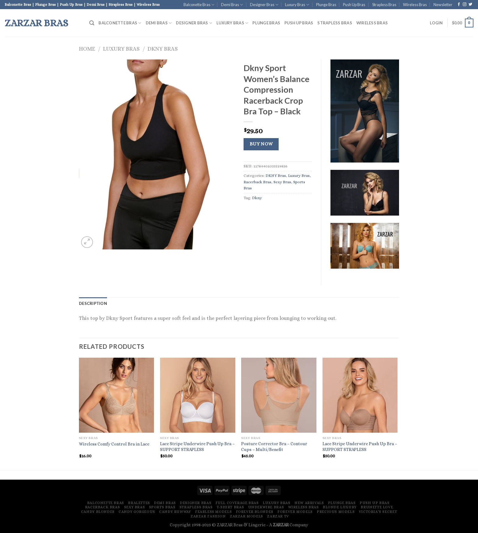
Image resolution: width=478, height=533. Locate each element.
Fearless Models (213, 512)
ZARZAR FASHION (208, 516)
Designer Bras (264, 5)
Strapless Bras (384, 4)
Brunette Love (377, 507)
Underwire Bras (266, 507)
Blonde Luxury (340, 507)
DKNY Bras (163, 48)
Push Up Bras (354, 4)
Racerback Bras (257, 182)
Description (93, 303)
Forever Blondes (254, 512)
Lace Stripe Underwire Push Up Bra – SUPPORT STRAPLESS (197, 446)
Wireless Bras (415, 4)
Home (87, 48)
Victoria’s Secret (378, 512)
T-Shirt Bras (230, 507)
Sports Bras (162, 507)
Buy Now (261, 144)
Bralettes (139, 503)
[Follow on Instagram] (464, 4)
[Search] (91, 23)
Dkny (257, 197)
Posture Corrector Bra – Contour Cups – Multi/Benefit (274, 446)
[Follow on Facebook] (459, 4)
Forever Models (295, 512)
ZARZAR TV (278, 516)
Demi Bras (232, 5)
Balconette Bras (199, 5)
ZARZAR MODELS (246, 516)
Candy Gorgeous (137, 512)
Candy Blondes (98, 512)
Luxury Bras (297, 5)
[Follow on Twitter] (470, 4)
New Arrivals (309, 503)
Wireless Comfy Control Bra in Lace (114, 444)
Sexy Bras (282, 182)
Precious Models (336, 512)
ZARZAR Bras (36, 23)
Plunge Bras (326, 4)
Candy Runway (175, 512)
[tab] (93, 303)
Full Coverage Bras (237, 503)
